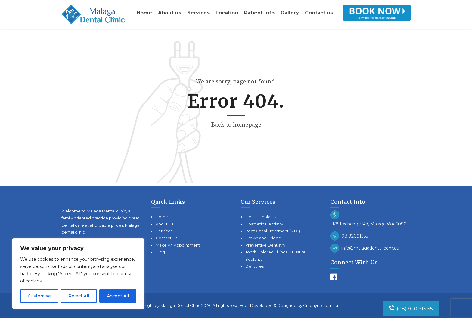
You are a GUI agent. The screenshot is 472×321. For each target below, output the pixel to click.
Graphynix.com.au (320, 305)
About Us (164, 224)
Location (227, 13)
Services (198, 13)
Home (144, 13)
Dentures (254, 266)
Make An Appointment (178, 245)
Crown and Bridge (263, 237)
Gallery (290, 13)
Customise (39, 296)
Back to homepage (236, 125)
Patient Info (259, 13)
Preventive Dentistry (265, 245)
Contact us (319, 13)
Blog (160, 252)
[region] (78, 273)
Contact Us (166, 237)
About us (169, 13)
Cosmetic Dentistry (264, 224)
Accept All (118, 296)
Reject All (78, 296)
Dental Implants (260, 216)
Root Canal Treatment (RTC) (272, 230)
